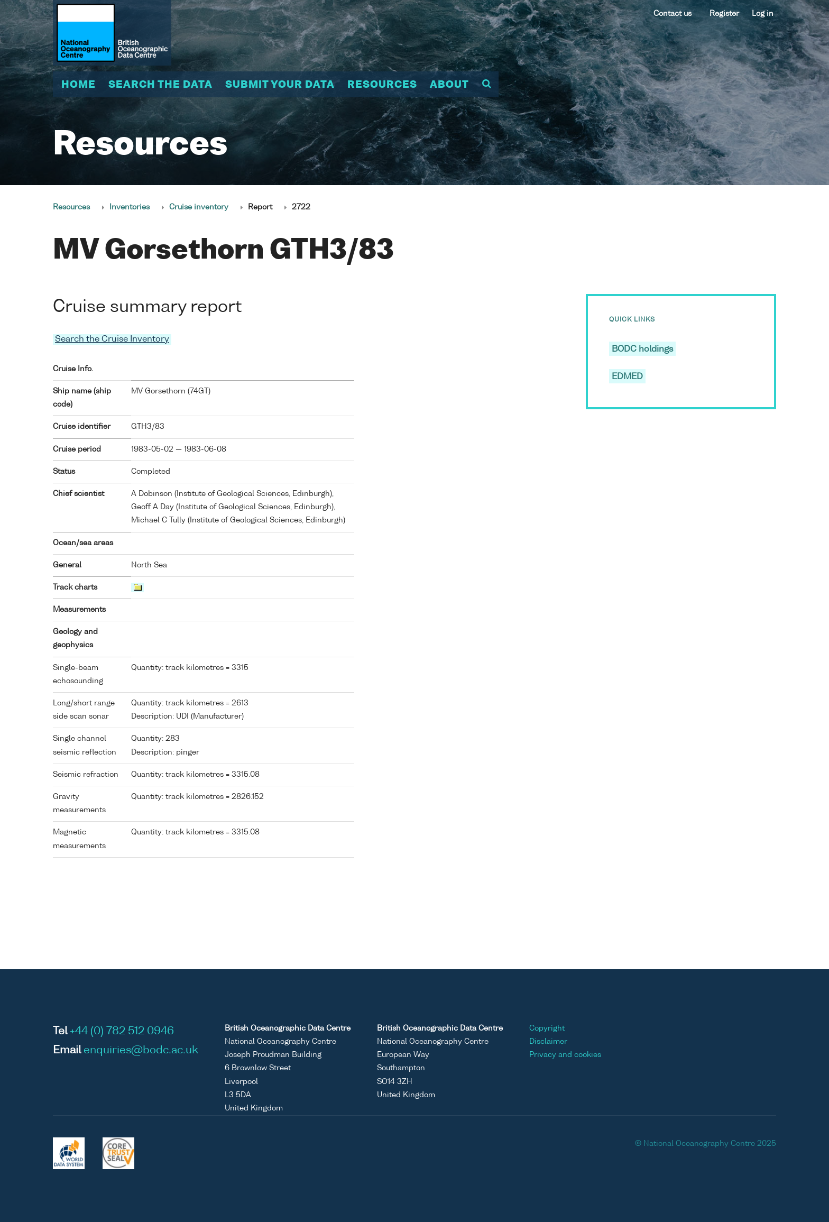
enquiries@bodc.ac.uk (141, 1050)
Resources (382, 85)
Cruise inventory (198, 207)
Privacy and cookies (565, 1055)
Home (78, 85)
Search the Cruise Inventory (112, 339)
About (449, 85)
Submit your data (280, 85)
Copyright (547, 1028)
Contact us (672, 13)
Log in (762, 13)
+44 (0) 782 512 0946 (122, 1031)
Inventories (129, 207)
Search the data (160, 85)
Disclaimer (548, 1041)
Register (724, 13)
